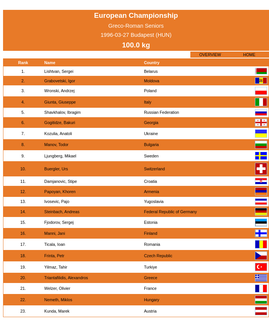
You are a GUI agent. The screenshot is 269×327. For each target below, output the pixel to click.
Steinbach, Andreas (61, 211)
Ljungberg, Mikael (60, 156)
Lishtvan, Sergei (58, 71)
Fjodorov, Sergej (59, 222)
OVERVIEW (210, 54)
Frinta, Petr (54, 255)
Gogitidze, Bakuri (59, 122)
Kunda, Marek (57, 311)
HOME (249, 54)
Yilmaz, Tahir (55, 267)
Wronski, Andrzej (59, 90)
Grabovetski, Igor (59, 81)
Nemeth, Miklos (58, 299)
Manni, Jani (54, 233)
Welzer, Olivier (57, 288)
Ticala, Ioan (54, 244)
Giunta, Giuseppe (60, 102)
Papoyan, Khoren (60, 191)
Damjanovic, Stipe (60, 181)
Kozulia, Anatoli (58, 133)
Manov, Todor (56, 144)
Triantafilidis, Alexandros (66, 277)
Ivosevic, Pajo (57, 201)
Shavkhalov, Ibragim (62, 112)
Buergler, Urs (56, 169)
